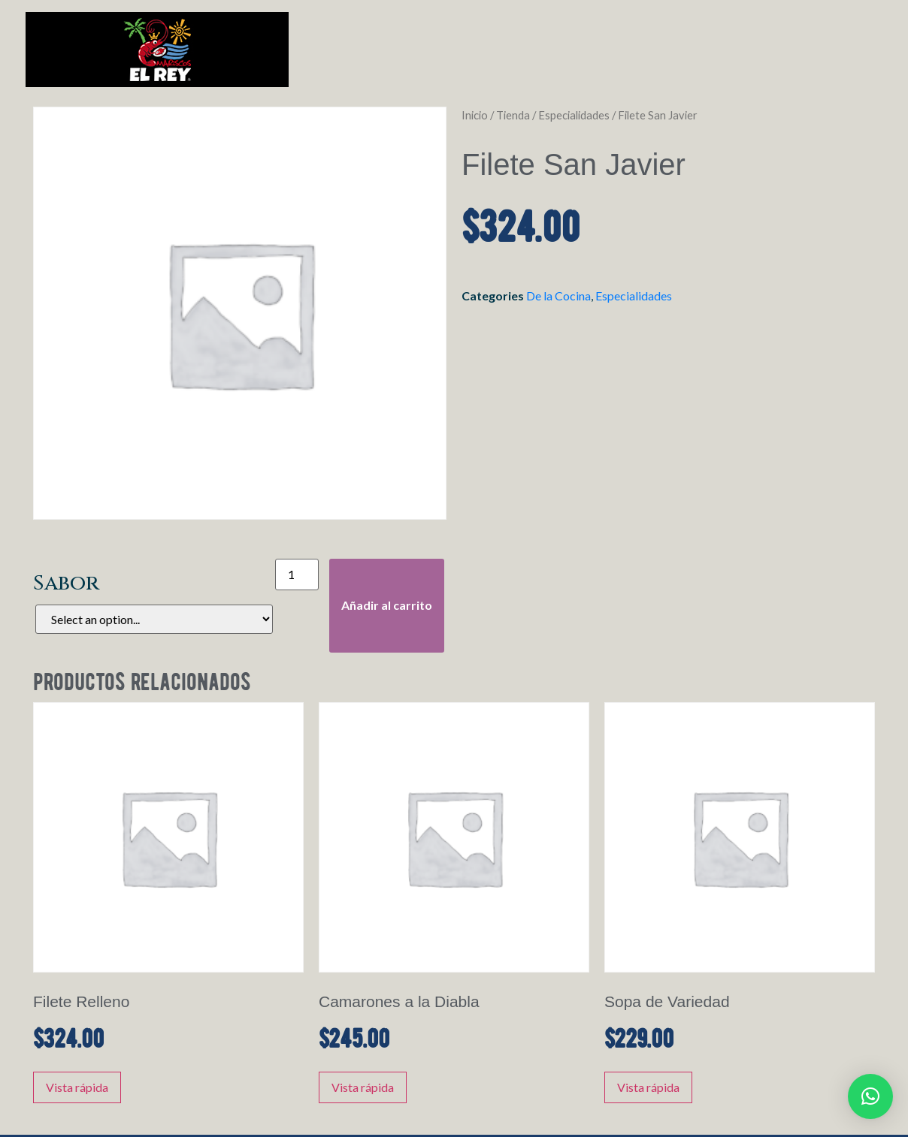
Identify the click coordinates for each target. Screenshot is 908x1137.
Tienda (513, 115)
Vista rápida (77, 1087)
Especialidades (574, 115)
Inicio (475, 115)
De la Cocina (558, 295)
